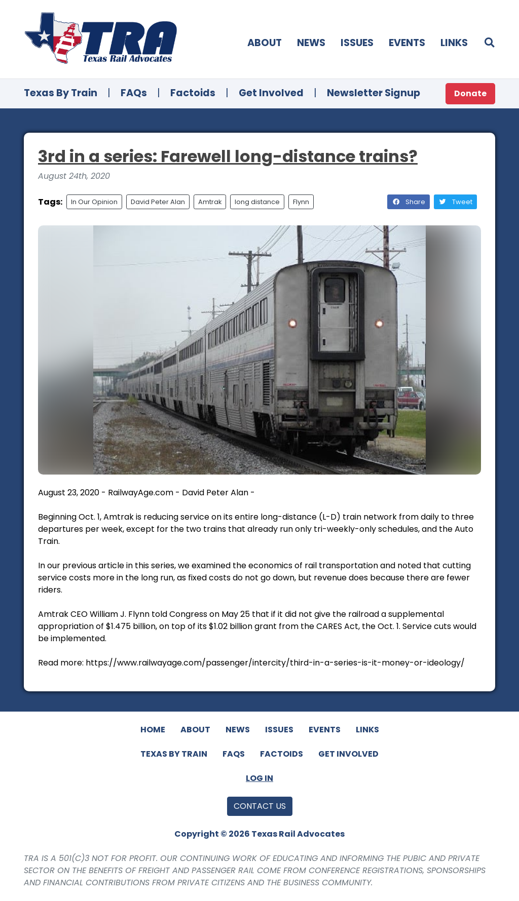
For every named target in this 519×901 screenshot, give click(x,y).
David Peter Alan (158, 202)
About (264, 43)
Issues (357, 43)
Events (407, 43)
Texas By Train (60, 93)
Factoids (192, 93)
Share (408, 202)
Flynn (301, 202)
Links (454, 43)
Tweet (455, 202)
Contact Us (260, 806)
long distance (257, 202)
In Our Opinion (94, 202)
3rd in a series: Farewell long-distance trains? (228, 156)
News (311, 43)
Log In (259, 778)
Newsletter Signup (373, 93)
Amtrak (209, 202)
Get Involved (271, 93)
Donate (470, 93)
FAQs (134, 93)
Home (152, 729)
